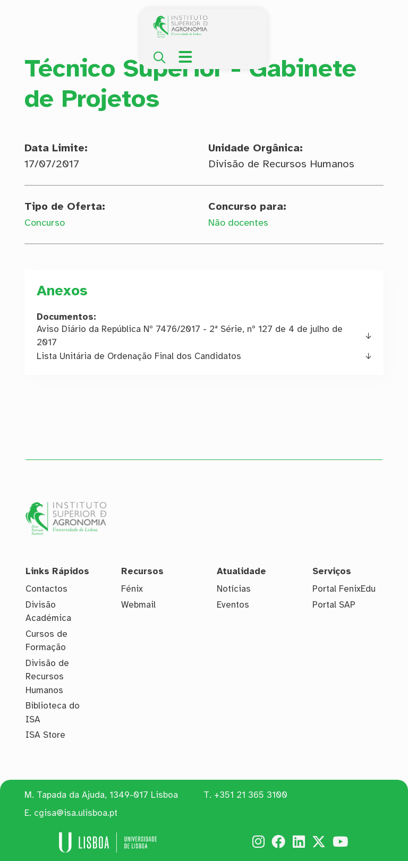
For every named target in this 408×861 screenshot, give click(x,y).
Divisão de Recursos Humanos (47, 677)
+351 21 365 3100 (250, 794)
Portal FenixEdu (344, 588)
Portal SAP (333, 604)
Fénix (132, 588)
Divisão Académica (48, 611)
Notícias (234, 588)
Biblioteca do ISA (53, 712)
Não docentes (241, 222)
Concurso (46, 222)
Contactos (46, 588)
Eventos (233, 604)
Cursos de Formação (46, 640)
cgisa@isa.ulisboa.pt (75, 813)
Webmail (138, 604)
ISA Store (45, 734)
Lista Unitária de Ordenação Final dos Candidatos (139, 356)
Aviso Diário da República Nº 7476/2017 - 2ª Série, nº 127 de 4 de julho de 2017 (190, 335)
